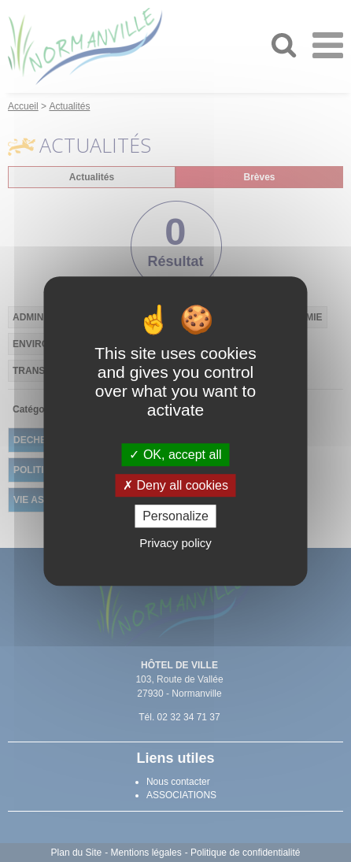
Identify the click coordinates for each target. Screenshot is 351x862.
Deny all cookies (175, 485)
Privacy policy (175, 542)
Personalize (175, 516)
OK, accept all (175, 454)
